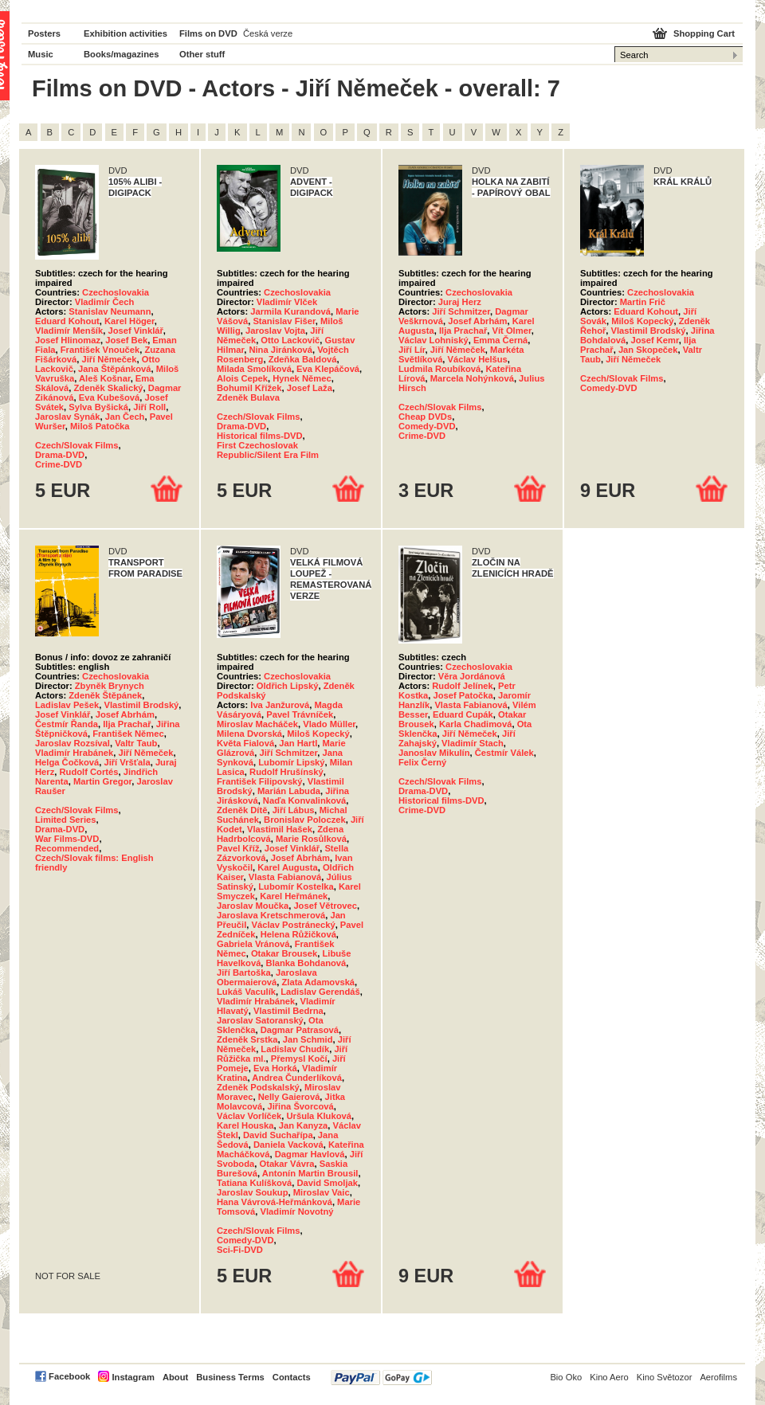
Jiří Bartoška (244, 972)
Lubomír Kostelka (296, 886)
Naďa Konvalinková (304, 800)
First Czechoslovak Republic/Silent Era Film (268, 450)
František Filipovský (260, 781)
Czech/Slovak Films (76, 445)
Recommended (67, 848)
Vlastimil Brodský (648, 330)
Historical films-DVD (260, 435)
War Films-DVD (67, 838)
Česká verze (267, 33)
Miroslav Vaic (321, 1192)
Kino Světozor (664, 1377)
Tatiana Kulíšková (254, 1183)
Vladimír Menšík (69, 330)
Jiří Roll (149, 407)
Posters (44, 33)
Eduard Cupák (463, 714)
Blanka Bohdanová (306, 963)
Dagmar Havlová (310, 1154)
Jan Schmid (308, 1039)
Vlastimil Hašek (279, 829)
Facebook (69, 1376)
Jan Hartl (298, 743)
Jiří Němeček (108, 359)
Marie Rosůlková (311, 838)
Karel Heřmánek (294, 896)
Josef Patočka (463, 695)
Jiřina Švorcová (300, 1106)
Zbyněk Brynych (109, 686)
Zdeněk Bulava (248, 397)
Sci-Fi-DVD (240, 1249)
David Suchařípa (278, 1135)
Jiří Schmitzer (461, 311)
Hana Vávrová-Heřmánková (274, 1202)
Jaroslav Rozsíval (72, 743)
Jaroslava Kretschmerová (271, 915)
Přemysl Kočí (299, 1058)
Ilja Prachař (463, 330)
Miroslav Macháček (257, 724)
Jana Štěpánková (114, 369)
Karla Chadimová (475, 724)
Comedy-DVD (426, 426)
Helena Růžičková (298, 934)
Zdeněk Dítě (242, 810)
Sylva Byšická (98, 407)
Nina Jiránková (280, 349)
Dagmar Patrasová (300, 1030)
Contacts (292, 1377)
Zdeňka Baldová (303, 359)
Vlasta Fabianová (285, 877)
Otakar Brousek (284, 953)
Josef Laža (309, 388)
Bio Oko (566, 1377)
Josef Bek (126, 340)
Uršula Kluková (319, 1116)
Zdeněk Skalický (108, 388)
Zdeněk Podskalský (258, 1087)
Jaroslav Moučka (252, 905)
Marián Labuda (288, 791)
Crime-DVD (58, 464)
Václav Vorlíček (249, 1116)
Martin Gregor (102, 781)
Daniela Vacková (288, 1144)
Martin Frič (642, 302)
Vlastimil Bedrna (288, 1011)
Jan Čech (125, 416)
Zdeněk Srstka (247, 1039)
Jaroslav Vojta (275, 330)
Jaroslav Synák (67, 416)
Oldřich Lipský (288, 686)
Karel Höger (129, 321)
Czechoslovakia (115, 292)
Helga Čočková (67, 762)
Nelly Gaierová (289, 1097)
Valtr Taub (136, 743)
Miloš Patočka (100, 426)
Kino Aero (609, 1377)
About (175, 1377)
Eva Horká (275, 1068)
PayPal (381, 1377)
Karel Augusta (287, 867)
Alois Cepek (242, 378)
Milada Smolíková (254, 369)
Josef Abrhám (477, 321)
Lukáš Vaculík (246, 991)
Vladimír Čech (105, 302)
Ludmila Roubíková (439, 369)
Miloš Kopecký (642, 321)
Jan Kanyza (303, 1125)
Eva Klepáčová (327, 369)
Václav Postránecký (293, 924)
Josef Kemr (654, 340)
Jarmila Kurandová (290, 311)
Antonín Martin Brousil (310, 1173)
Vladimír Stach (472, 743)
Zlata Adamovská (318, 982)
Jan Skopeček (648, 349)
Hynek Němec (302, 378)
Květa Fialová (245, 743)
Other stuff (202, 54)
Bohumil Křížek (249, 388)
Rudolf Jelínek (462, 686)
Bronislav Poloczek (305, 819)
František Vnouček (100, 349)
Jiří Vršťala (127, 762)
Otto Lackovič (290, 340)
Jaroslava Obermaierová (267, 977)
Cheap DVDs (425, 416)
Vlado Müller (329, 724)
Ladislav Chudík (295, 1049)
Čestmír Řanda (66, 724)
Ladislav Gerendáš (320, 991)
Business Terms (230, 1377)
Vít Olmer (512, 330)
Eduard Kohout (67, 321)
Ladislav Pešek (67, 705)
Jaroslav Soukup (252, 1192)
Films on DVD (208, 33)
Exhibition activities (125, 33)
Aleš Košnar (105, 378)
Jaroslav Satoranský (260, 1020)
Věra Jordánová (471, 676)
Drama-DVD (59, 455)
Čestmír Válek (504, 752)
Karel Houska (245, 1125)
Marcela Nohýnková (472, 378)
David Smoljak (327, 1183)
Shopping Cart (704, 33)
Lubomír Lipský (291, 762)
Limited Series (65, 819)
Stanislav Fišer (284, 321)
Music (40, 54)
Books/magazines (121, 54)
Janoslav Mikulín (434, 752)
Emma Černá (500, 340)
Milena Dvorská (249, 733)
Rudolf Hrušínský (286, 772)
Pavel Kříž (238, 848)
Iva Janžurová (279, 705)
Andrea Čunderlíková (297, 1077)
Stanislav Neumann (110, 311)
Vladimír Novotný (297, 1211)
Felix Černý (422, 762)
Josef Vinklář (135, 330)
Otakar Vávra (286, 1163)
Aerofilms (718, 1377)
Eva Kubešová (109, 397)
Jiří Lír (412, 349)
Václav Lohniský (433, 340)
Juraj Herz (459, 302)
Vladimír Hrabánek (74, 752)
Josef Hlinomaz (67, 340)
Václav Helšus (478, 359)
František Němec (128, 733)
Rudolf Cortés (88, 772)
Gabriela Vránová (253, 944)
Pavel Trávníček (299, 714)
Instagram (133, 1377)
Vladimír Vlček (287, 302)
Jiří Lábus (294, 810)
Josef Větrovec (325, 905)
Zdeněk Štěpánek (105, 695)
